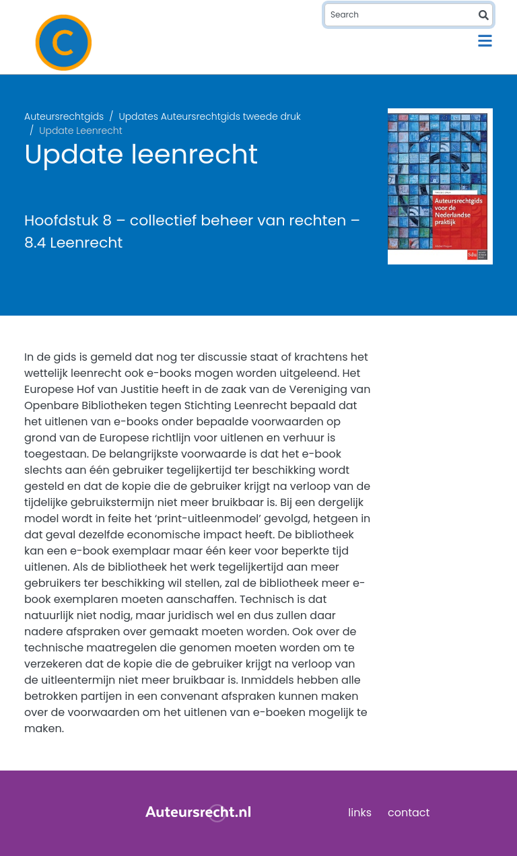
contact (408, 812)
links (360, 812)
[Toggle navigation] (485, 40)
